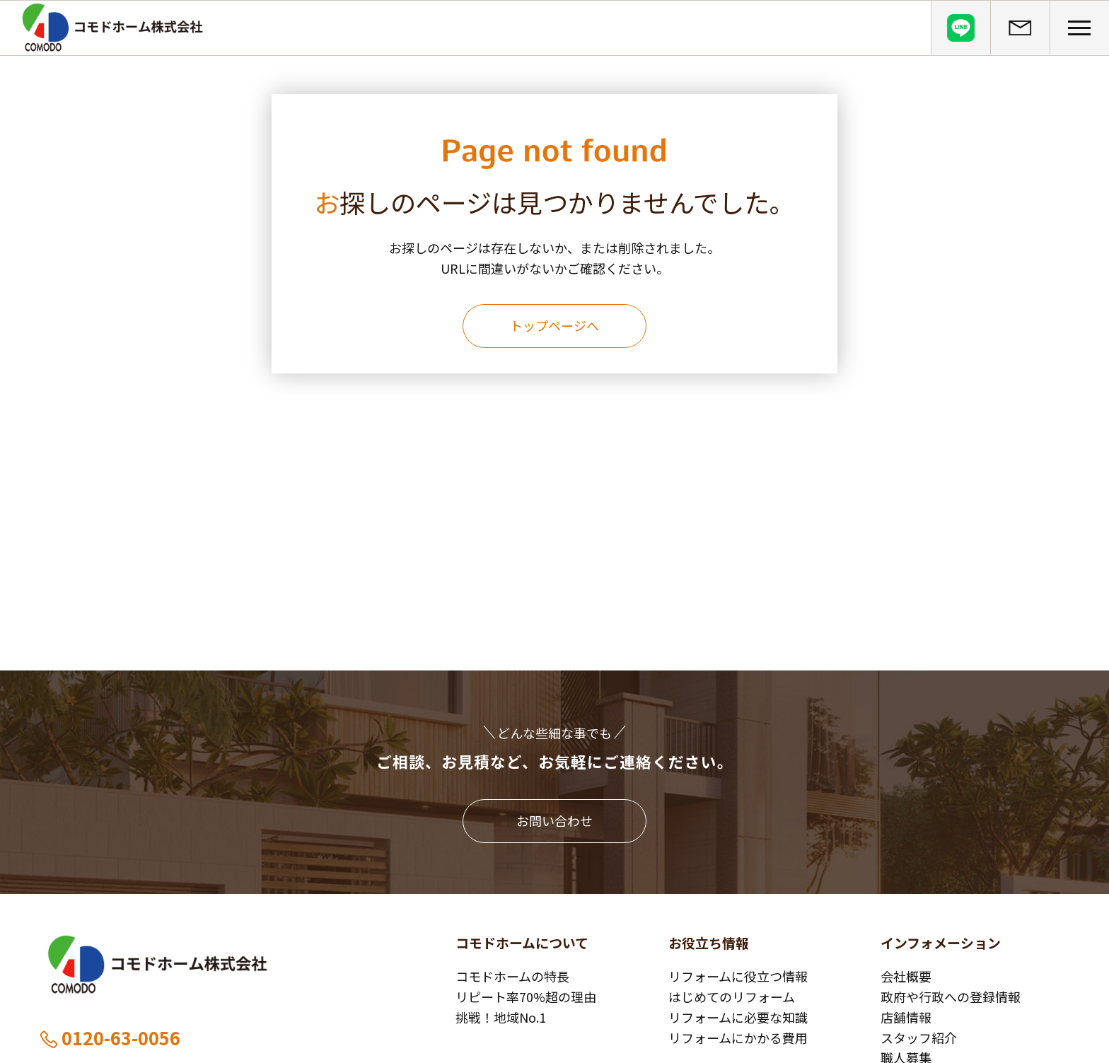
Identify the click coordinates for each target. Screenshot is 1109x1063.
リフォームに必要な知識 (738, 1017)
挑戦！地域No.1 (500, 1017)
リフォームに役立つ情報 (738, 976)
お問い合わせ (554, 820)
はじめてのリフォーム (731, 996)
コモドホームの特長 (512, 976)
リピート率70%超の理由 (525, 996)
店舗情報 (906, 1017)
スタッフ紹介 (919, 1037)
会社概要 (906, 976)
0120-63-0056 (109, 1037)
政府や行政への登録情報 (951, 996)
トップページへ (554, 325)
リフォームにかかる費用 (738, 1037)
